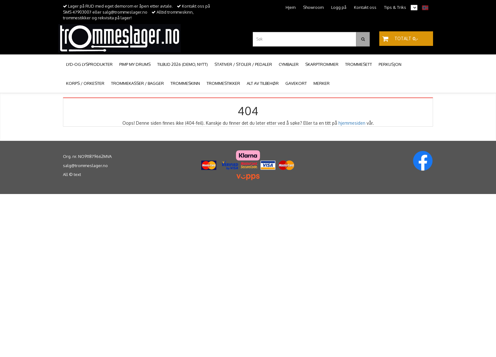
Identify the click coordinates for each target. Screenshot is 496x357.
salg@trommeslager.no (85, 165)
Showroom (313, 7)
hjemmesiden (351, 123)
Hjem (290, 7)
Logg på (338, 7)
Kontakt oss (365, 7)
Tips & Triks (395, 7)
